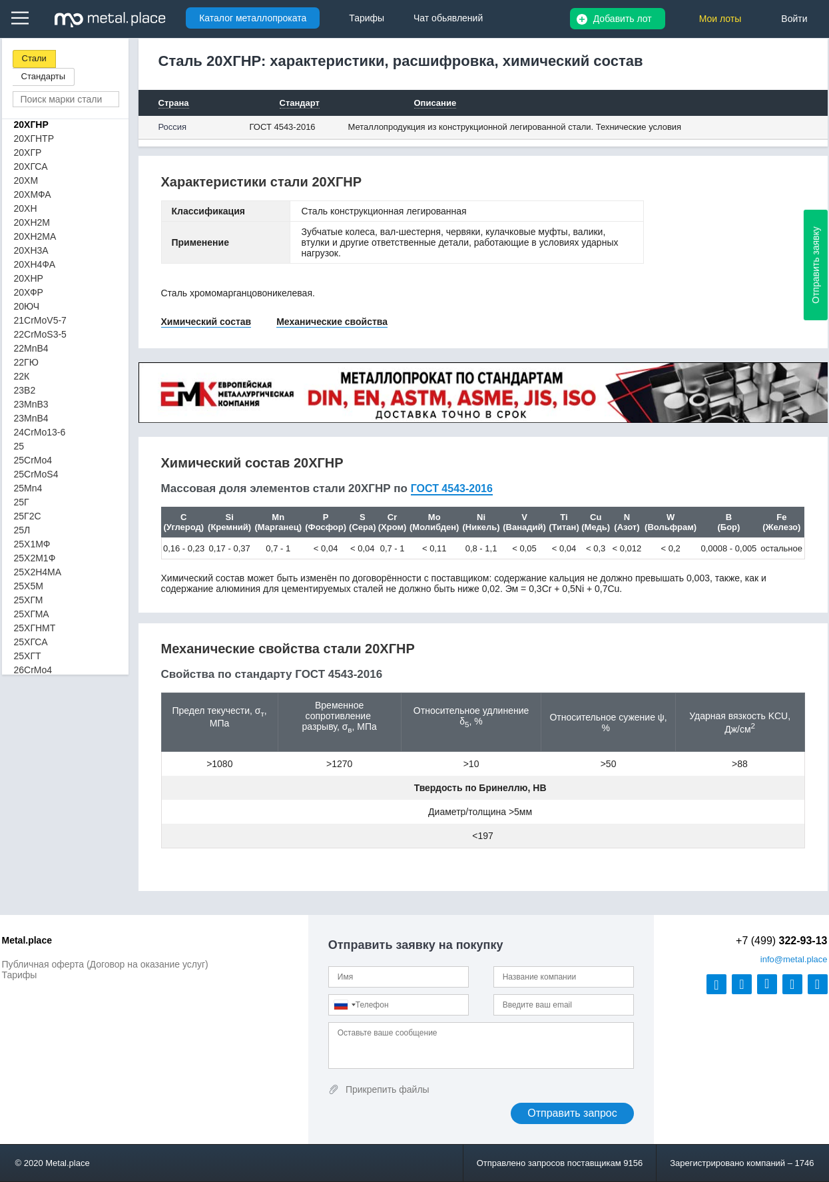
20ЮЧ (27, 306)
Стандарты (43, 76)
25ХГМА (31, 614)
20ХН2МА (35, 236)
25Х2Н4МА (38, 572)
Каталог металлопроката (252, 18)
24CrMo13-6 (40, 432)
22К (22, 376)
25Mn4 (28, 488)
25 (19, 446)
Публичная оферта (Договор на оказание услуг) (105, 964)
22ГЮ (26, 362)
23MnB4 (31, 418)
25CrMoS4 (36, 474)
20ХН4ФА (34, 264)
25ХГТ (27, 656)
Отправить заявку (815, 265)
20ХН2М (32, 222)
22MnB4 (31, 348)
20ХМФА (32, 194)
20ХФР (28, 292)
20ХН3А (31, 250)
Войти (794, 18)
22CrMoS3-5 (40, 334)
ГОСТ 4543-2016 (283, 127)
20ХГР (28, 152)
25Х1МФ (32, 544)
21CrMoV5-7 (40, 320)
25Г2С (27, 516)
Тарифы (19, 975)
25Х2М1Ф (35, 558)
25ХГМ (28, 600)
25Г (21, 502)
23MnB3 (31, 404)
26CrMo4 (33, 670)
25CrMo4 (33, 460)
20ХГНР (31, 124)
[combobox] (344, 1005)
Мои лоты (720, 18)
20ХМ (26, 180)
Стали (34, 58)
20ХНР (28, 278)
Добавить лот (622, 18)
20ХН (25, 208)
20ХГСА (31, 166)
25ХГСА (31, 642)
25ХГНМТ (35, 628)
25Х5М (28, 586)
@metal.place (794, 959)
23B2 (25, 390)
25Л (22, 530)
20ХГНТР (34, 138)
